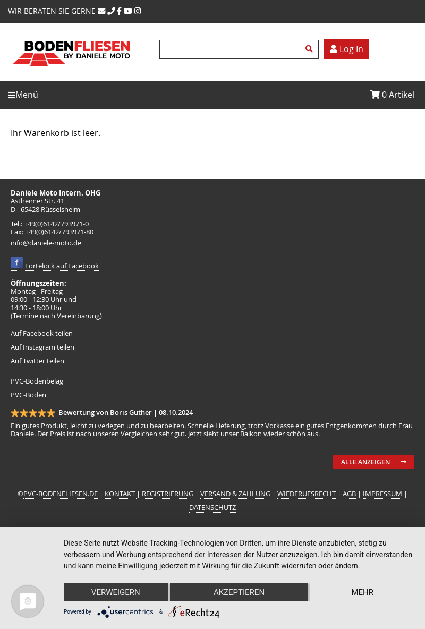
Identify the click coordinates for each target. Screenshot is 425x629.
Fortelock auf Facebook (62, 265)
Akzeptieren (239, 592)
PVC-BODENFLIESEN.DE (60, 493)
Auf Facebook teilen (42, 333)
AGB (349, 493)
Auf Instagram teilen (42, 347)
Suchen (311, 49)
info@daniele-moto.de (46, 243)
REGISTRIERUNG (167, 493)
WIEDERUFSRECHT (306, 493)
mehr (362, 592)
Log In (346, 49)
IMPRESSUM (382, 493)
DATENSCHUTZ (212, 507)
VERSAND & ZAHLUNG (235, 493)
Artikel (392, 94)
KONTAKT (121, 493)
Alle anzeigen (365, 461)
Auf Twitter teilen (37, 361)
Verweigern (115, 592)
